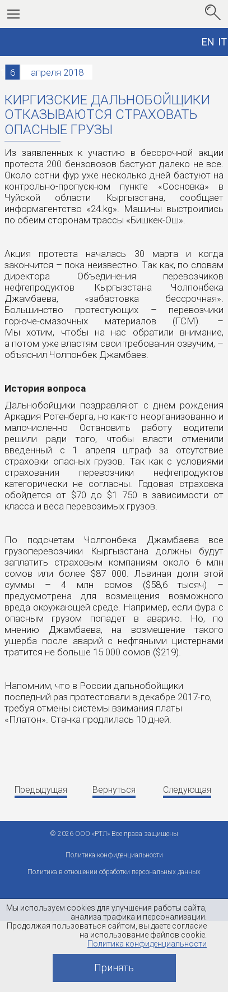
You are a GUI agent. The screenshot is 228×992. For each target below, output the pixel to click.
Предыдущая (41, 789)
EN (208, 42)
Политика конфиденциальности (147, 943)
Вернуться (114, 789)
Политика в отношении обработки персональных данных (114, 872)
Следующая (187, 789)
